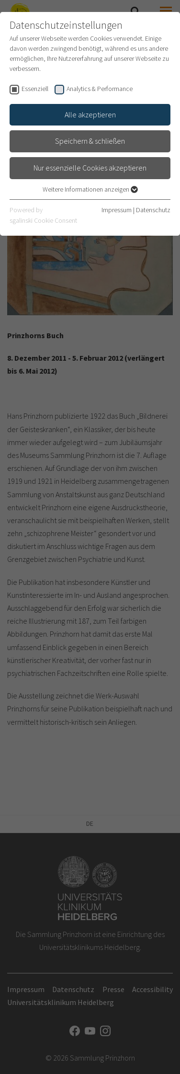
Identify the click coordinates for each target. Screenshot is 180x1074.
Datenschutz (153, 210)
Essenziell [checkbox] (35, 88)
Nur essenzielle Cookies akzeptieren (90, 167)
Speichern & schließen (90, 141)
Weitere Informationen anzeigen (90, 189)
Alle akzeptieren (90, 114)
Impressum (116, 210)
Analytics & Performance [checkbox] (100, 88)
